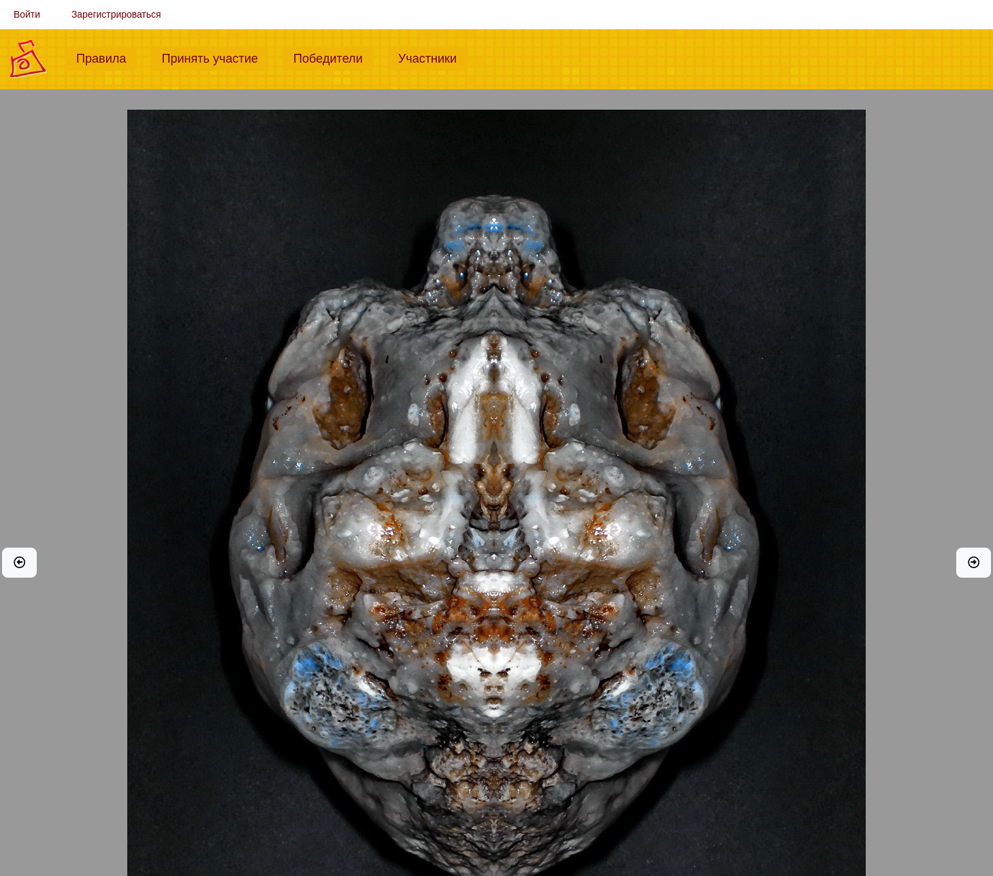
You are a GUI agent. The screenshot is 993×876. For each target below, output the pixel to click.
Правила (106, 57)
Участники (433, 57)
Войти (27, 14)
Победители (333, 57)
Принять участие (215, 57)
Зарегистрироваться (116, 14)
